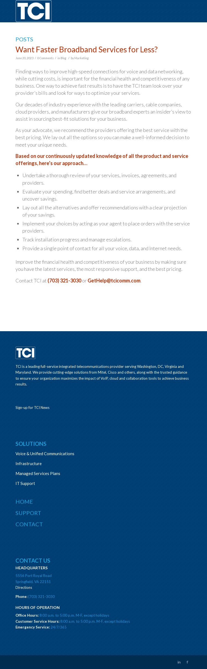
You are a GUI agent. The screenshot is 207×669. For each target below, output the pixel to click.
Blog (63, 58)
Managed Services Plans (37, 473)
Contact (29, 524)
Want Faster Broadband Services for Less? (86, 49)
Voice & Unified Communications (44, 453)
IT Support (25, 483)
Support (28, 512)
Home (24, 501)
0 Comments (45, 58)
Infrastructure (28, 463)
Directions (23, 587)
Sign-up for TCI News (32, 407)
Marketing (81, 58)
